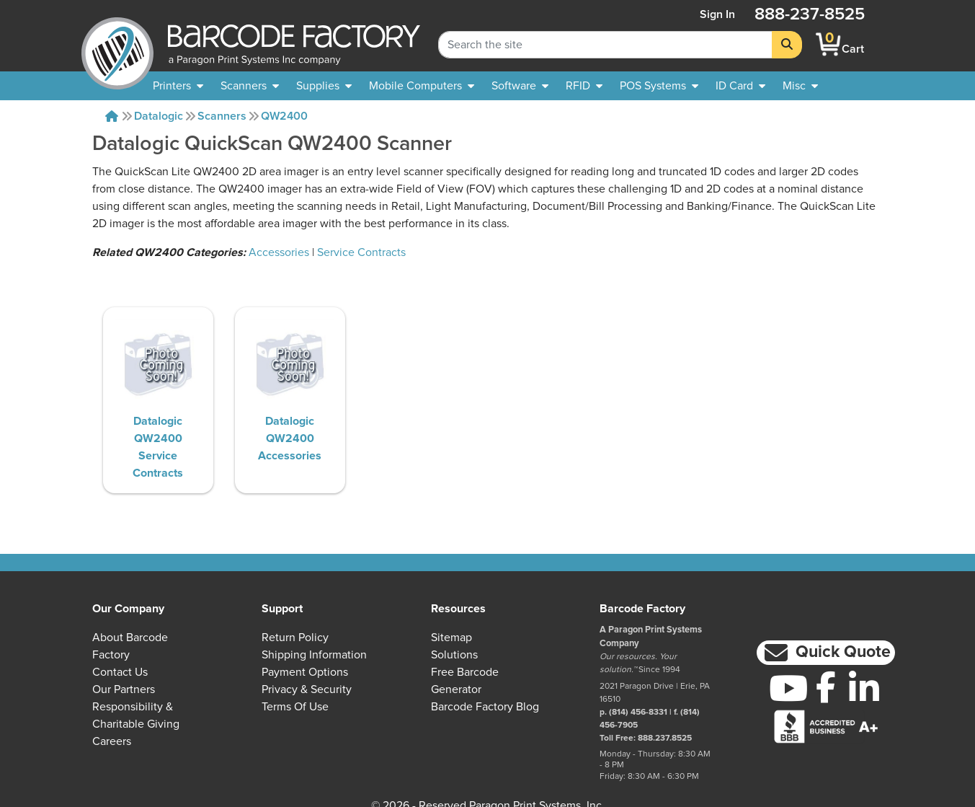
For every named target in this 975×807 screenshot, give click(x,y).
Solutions (454, 655)
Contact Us (120, 672)
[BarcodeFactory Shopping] (828, 44)
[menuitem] (178, 85)
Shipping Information (314, 655)
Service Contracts (361, 252)
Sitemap (451, 637)
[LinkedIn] (864, 688)
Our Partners (123, 689)
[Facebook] (826, 686)
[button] (826, 653)
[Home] (112, 116)
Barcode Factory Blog (485, 707)
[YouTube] (788, 688)
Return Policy (295, 637)
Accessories (279, 252)
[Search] (787, 44)
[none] (800, 85)
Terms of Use (295, 707)
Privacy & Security (307, 689)
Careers (111, 741)
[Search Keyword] (605, 44)
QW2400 (284, 116)
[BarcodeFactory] (117, 44)
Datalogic (158, 116)
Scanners (221, 116)
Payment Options (305, 672)
